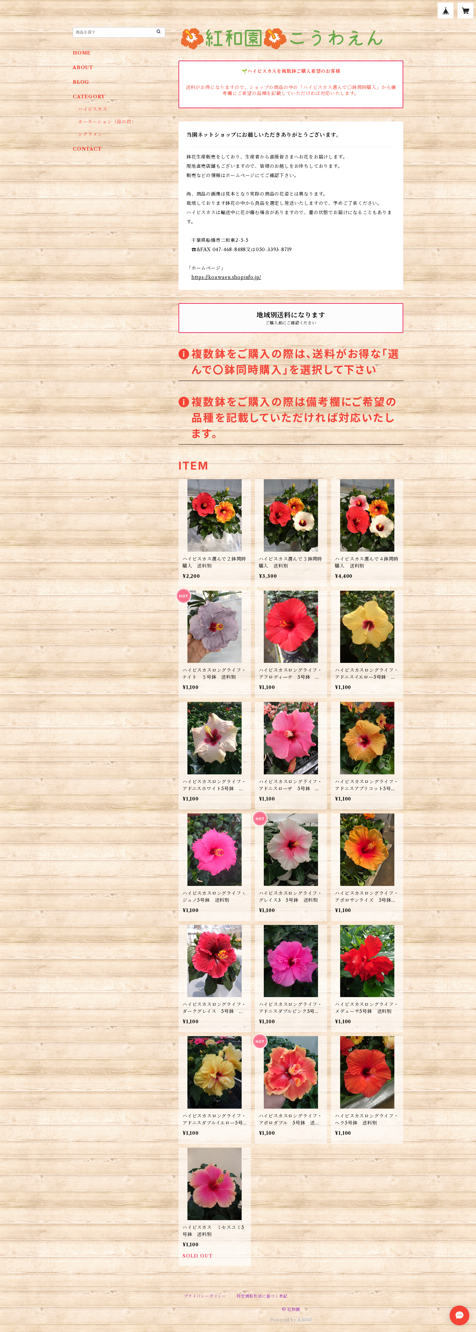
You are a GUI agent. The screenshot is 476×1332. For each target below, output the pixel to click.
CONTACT (87, 149)
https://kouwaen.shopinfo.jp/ (226, 277)
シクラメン (92, 134)
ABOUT (83, 67)
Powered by (291, 1319)
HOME (82, 53)
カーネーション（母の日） (107, 122)
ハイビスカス (92, 109)
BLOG (81, 82)
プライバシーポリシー (205, 1296)
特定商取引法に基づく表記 (262, 1296)
